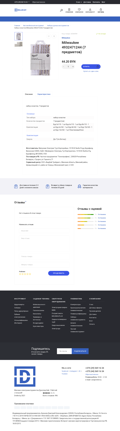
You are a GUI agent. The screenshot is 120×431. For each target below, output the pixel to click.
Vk (80, 371)
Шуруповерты (19, 304)
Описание (29, 94)
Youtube (64, 374)
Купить (91, 66)
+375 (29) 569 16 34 (20, 2)
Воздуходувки (38, 323)
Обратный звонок (38, 2)
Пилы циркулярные (21, 311)
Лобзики (17, 308)
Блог (103, 2)
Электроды (56, 329)
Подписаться (80, 351)
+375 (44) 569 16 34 (94, 371)
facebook (65, 371)
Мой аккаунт (90, 10)
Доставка (87, 2)
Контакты (96, 2)
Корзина (101, 10)
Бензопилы (37, 314)
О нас (78, 2)
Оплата (92, 324)
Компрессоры (76, 304)
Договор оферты (95, 308)
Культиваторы (38, 326)
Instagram (73, 371)
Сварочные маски (58, 325)
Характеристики (44, 94)
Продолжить (58, 273)
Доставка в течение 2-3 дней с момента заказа (26, 187)
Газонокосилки (38, 310)
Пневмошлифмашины (78, 314)
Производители (95, 311)
